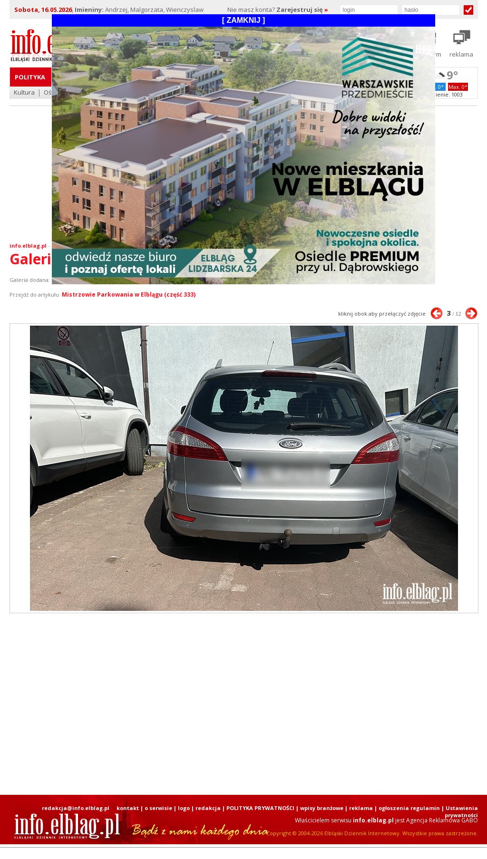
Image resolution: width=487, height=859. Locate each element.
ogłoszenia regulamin (409, 807)
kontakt (128, 807)
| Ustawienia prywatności (459, 811)
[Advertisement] (243, 704)
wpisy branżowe (321, 807)
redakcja (208, 807)
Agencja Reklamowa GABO (442, 820)
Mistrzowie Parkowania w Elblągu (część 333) (128, 294)
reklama (361, 807)
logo (184, 807)
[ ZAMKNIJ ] (243, 20)
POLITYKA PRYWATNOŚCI (260, 807)
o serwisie (158, 807)
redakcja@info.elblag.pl (75, 807)
